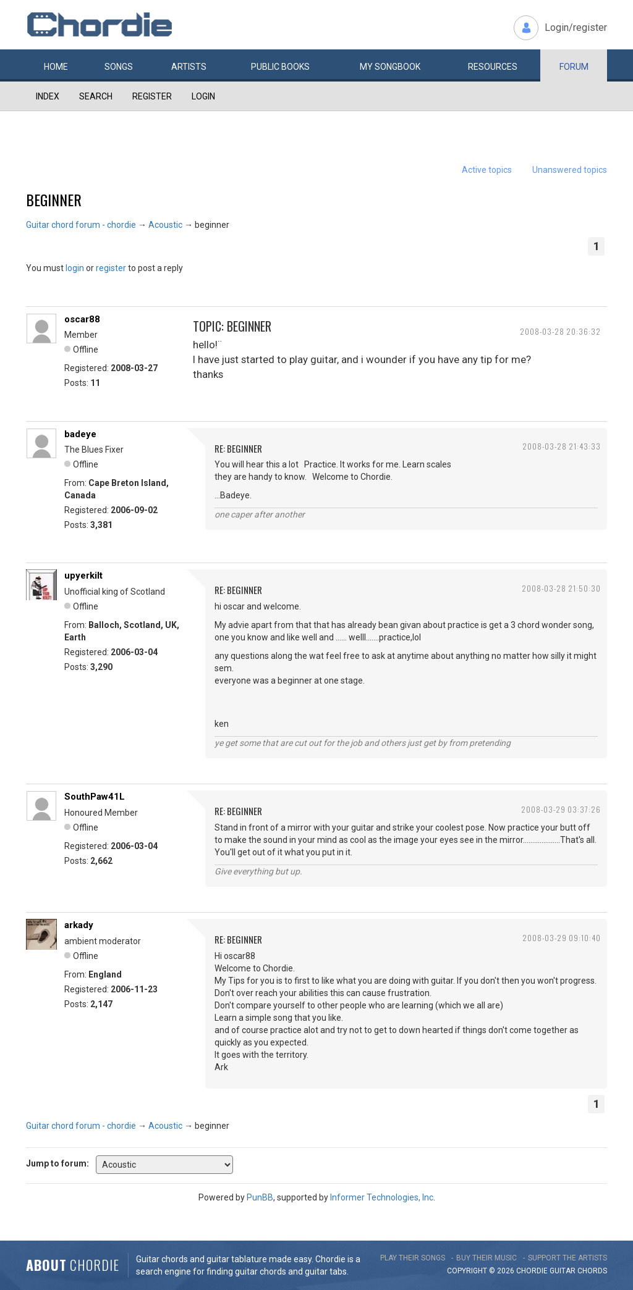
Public (280, 67)
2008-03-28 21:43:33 (561, 446)
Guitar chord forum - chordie (81, 225)
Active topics (487, 170)
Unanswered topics (569, 170)
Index (47, 96)
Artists (188, 67)
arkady (78, 925)
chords (592, 1271)
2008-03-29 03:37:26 (561, 809)
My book (390, 67)
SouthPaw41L (94, 796)
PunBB (260, 1197)
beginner (54, 199)
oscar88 (82, 319)
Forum (573, 67)
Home (56, 67)
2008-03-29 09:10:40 (561, 937)
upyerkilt (83, 575)
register (111, 268)
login (75, 268)
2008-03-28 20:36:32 (560, 331)
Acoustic (165, 225)
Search (96, 96)
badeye (80, 434)
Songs (118, 67)
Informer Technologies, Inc (381, 1197)
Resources (492, 67)
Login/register (576, 27)
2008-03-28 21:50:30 (561, 588)
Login (203, 96)
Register (152, 96)
